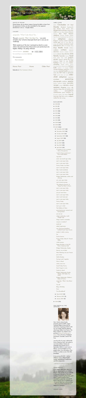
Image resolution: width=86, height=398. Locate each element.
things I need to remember (63, 219)
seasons (56, 87)
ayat (71, 44)
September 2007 (61, 136)
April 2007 (59, 147)
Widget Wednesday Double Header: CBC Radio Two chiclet (63, 274)
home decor (66, 62)
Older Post (46, 66)
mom (69, 71)
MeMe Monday (60, 257)
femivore (67, 56)
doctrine (30, 53)
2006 (56, 301)
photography (57, 81)
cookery (55, 50)
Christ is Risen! (60, 261)
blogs (55, 48)
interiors (66, 66)
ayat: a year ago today (62, 161)
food (71, 56)
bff (65, 45)
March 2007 (60, 294)
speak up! (58, 224)
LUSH (55, 32)
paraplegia (56, 79)
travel (70, 94)
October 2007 (60, 133)
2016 (56, 106)
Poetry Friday (59, 201)
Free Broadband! (60, 291)
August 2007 (60, 138)
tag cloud (58, 156)
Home (31, 66)
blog (72, 45)
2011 (56, 117)
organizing (70, 77)
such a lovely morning (61, 182)
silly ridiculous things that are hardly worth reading (63, 89)
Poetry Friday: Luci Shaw (62, 165)
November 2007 (61, 131)
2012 (56, 115)
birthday (68, 45)
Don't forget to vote (61, 268)
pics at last (59, 254)
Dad (72, 25)
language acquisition (63, 69)
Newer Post (17, 66)
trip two (61, 96)
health (71, 61)
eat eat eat (59, 213)
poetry (70, 81)
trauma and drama (63, 94)
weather (66, 96)
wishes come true (60, 263)
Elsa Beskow (57, 28)
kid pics (71, 66)
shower (68, 87)
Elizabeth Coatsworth (67, 27)
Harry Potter (66, 28)
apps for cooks (64, 42)
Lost (58, 32)
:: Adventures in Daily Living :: (32, 9)
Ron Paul (62, 33)
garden (55, 59)
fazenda (62, 56)
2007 (56, 127)
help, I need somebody (62, 169)
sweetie (68, 92)
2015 (56, 108)
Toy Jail (58, 284)
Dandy (56, 27)
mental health (63, 71)
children (71, 47)
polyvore (60, 83)
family (56, 56)
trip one (55, 96)
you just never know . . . (62, 192)
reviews (61, 85)
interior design (61, 66)
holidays (56, 62)
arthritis (61, 44)
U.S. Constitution (62, 37)
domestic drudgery (64, 51)
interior (67, 64)
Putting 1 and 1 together (62, 259)
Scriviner (62, 35)
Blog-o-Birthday (60, 286)
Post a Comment (19, 59)
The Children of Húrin (61, 208)
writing (63, 98)
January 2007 (60, 298)
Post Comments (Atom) (26, 70)
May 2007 (59, 145)
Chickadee (61, 25)
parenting (69, 79)
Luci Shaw (61, 32)
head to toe (64, 61)
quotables (70, 83)
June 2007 (59, 143)
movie (72, 71)
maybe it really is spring (62, 232)
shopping (63, 87)
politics (55, 83)
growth (65, 59)
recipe (55, 85)
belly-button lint (58, 45)
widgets (70, 96)
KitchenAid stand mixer (67, 30)
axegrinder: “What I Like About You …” (25, 35)
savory (66, 85)
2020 (56, 104)
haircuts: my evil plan (61, 250)
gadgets (70, 57)
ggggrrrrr (61, 59)
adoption (62, 39)
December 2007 (61, 129)
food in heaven (60, 236)
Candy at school (60, 270)
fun (57, 234)
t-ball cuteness (60, 242)
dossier (59, 53)
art (58, 44)
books (60, 48)
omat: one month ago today (63, 158)
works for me (57, 98)
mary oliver (56, 71)
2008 (56, 124)
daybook (71, 50)
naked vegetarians (61, 226)
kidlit (55, 68)
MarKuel (67, 32)
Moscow (71, 32)
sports (63, 92)
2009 (56, 122)
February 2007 (60, 296)
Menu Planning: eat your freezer (64, 252)
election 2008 (68, 54)
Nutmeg (55, 33)
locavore (71, 69)
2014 (56, 111)
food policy (56, 57)
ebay (63, 53)
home (61, 62)
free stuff (64, 57)
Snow (57, 289)
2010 (56, 120)
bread (66, 48)
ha (69, 59)
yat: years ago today (61, 180)
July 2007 (59, 140)
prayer (64, 83)
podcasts (64, 81)
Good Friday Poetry (61, 265)
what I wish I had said (61, 197)
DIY (68, 25)
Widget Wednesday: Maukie (63, 248)
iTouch (62, 64)
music (54, 72)
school (71, 85)
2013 (56, 113)
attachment (67, 44)
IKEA (72, 28)
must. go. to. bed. (60, 205)
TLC (57, 37)
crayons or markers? (61, 221)
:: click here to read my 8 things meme (63, 363)
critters (63, 50)
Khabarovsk (57, 30)
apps (59, 42)
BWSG (54, 25)
